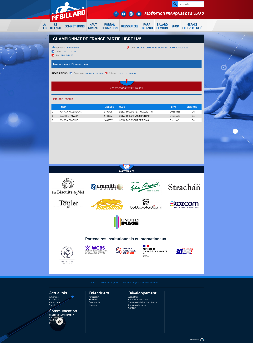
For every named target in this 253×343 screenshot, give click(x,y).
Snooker (53, 305)
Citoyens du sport (137, 305)
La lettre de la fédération (61, 314)
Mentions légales (109, 282)
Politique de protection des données (141, 282)
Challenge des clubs (138, 299)
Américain (54, 297)
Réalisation (197, 339)
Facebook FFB (56, 317)
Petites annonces (57, 323)
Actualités (133, 297)
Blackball (54, 299)
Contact (92, 282)
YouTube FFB (55, 320)
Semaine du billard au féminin (143, 302)
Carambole (54, 302)
